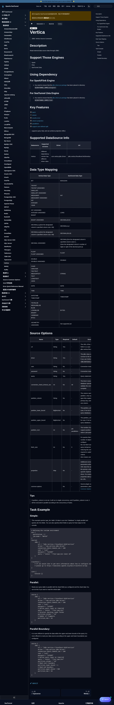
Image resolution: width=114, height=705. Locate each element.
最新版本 (46, 18)
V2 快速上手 (6, 15)
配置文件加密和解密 (9, 289)
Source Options (100, 42)
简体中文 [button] (80, 6)
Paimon (6, 187)
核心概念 (5, 18)
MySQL (6, 147)
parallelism (35, 123)
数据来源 (6, 25)
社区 (49, 6)
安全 (73, 6)
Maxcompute (8, 128)
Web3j (6, 266)
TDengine (7, 250)
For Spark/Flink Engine (103, 23)
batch (34, 112)
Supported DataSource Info (103, 35)
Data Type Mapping (101, 39)
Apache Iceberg (9, 95)
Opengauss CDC (9, 170)
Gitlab (6, 68)
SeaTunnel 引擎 (7, 300)
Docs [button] (38, 6)
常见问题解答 (6, 310)
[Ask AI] (105, 699)
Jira (5, 108)
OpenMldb (7, 167)
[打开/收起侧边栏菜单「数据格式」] (25, 276)
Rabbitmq (7, 210)
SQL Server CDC (9, 240)
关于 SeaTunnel (7, 12)
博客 (54, 6)
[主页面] (32, 24)
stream (34, 115)
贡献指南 (5, 306)
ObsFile (6, 157)
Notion (6, 154)
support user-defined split (40, 126)
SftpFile (6, 227)
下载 (45, 6)
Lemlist (6, 121)
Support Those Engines (102, 17)
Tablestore (7, 253)
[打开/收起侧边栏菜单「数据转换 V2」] (25, 293)
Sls (5, 230)
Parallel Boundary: (102, 58)
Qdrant (6, 207)
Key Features (99, 32)
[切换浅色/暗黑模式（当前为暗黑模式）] (89, 6)
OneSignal (7, 164)
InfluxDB (7, 98)
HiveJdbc (7, 88)
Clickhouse (8, 38)
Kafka (6, 269)
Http (5, 91)
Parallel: (99, 55)
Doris (6, 48)
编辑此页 (34, 683)
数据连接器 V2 (6, 22)
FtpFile (6, 62)
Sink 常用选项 (7, 283)
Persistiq (7, 190)
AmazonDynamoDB (10, 29)
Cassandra (7, 35)
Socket (6, 236)
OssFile (6, 180)
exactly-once (36, 118)
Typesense (7, 259)
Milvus (6, 131)
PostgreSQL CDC (10, 197)
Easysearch (8, 52)
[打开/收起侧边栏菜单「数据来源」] (25, 25)
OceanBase (8, 161)
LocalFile (7, 124)
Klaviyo (6, 114)
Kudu (6, 118)
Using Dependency (101, 20)
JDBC (6, 104)
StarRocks (7, 246)
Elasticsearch (8, 55)
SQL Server (8, 243)
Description (99, 14)
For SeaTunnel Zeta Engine (102, 28)
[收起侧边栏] (14, 697)
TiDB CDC (7, 256)
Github (6, 65)
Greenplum (8, 75)
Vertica (6, 263)
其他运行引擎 (6, 303)
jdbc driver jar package (59, 85)
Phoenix (7, 193)
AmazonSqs (8, 32)
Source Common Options (11, 280)
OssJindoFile (8, 184)
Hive (5, 85)
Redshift (7, 217)
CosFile (6, 42)
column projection (37, 121)
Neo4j (6, 151)
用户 (63, 6)
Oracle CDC (8, 174)
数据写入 (6, 273)
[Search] (103, 6)
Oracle (6, 177)
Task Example (99, 48)
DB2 (5, 45)
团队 (58, 6)
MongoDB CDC (9, 134)
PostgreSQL (8, 200)
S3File (6, 223)
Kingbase (7, 111)
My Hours (7, 141)
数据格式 (6, 276)
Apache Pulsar (9, 203)
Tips (98, 45)
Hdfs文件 (7, 81)
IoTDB (6, 101)
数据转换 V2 (6, 293)
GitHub (68, 6)
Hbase (6, 78)
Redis (6, 213)
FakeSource (8, 58)
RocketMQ (7, 220)
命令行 (4, 296)
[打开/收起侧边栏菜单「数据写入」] (25, 273)
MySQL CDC (8, 144)
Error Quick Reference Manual (13, 286)
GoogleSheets (9, 72)
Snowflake (7, 233)
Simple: (99, 52)
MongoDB (7, 137)
